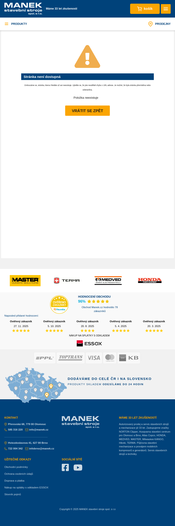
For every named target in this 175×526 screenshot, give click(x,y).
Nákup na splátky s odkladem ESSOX (26, 487)
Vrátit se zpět (87, 111)
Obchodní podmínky (16, 467)
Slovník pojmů (12, 494)
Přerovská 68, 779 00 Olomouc (25, 424)
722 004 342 (13, 448)
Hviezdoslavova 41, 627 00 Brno (26, 442)
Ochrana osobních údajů (18, 473)
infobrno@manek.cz (39, 448)
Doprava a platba (14, 480)
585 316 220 (13, 429)
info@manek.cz (36, 429)
